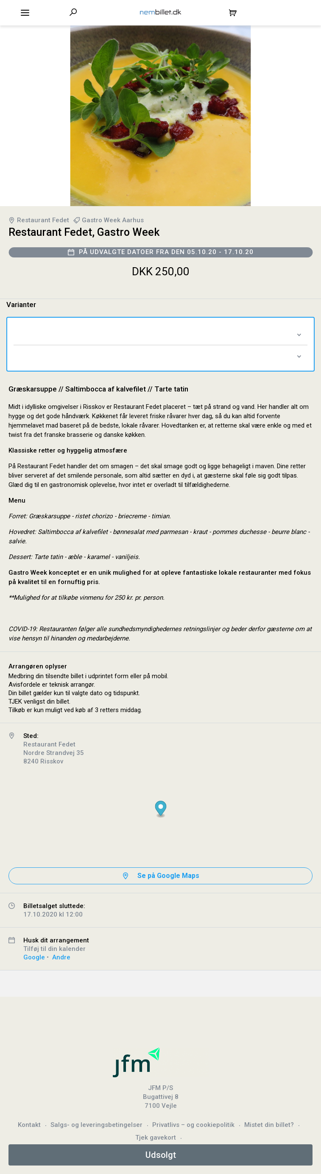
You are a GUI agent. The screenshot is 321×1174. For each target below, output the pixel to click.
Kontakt (29, 1125)
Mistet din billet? (269, 1125)
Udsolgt (160, 1155)
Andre (61, 957)
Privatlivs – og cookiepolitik (193, 1125)
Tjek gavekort (155, 1137)
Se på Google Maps (168, 876)
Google (34, 957)
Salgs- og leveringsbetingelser (96, 1125)
